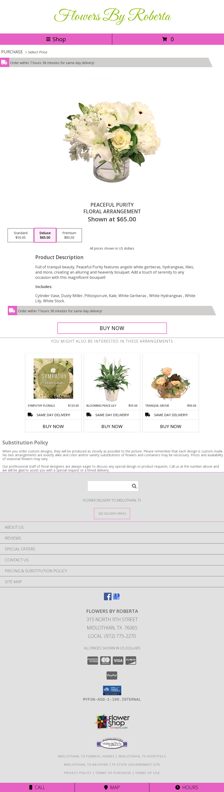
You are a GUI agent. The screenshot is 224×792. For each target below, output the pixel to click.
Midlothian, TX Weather (86, 764)
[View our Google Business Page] (116, 598)
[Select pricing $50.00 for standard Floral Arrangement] (20, 235)
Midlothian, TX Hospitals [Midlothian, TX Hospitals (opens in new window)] (142, 756)
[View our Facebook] (108, 598)
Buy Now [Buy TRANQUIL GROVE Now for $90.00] (170, 426)
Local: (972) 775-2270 (112, 636)
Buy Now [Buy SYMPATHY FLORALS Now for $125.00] (53, 426)
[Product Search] (113, 486)
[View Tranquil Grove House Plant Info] (171, 378)
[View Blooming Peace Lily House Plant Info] (112, 378)
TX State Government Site (136, 764)
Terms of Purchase (113, 773)
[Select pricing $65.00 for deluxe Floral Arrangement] (45, 235)
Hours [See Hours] (186, 787)
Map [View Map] (112, 787)
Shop (56, 39)
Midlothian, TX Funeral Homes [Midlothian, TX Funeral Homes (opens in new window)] (86, 756)
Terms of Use (147, 773)
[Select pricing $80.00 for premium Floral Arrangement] (69, 235)
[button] (112, 690)
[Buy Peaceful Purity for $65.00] (112, 328)
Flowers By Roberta (112, 16)
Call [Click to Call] (37, 787)
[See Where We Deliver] (112, 513)
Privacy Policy (77, 773)
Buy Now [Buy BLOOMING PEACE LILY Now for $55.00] (112, 426)
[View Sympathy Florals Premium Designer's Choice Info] (53, 378)
